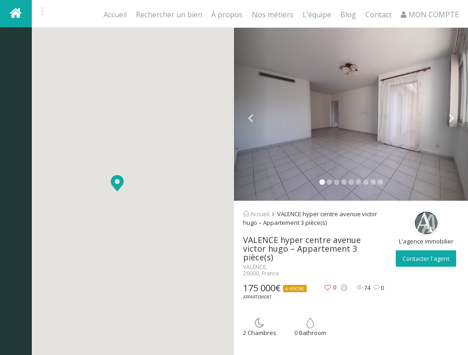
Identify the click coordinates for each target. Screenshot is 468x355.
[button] (117, 183)
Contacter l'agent (426, 258)
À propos (227, 15)
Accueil (115, 15)
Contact (378, 15)
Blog (348, 15)
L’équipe (317, 15)
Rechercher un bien (169, 15)
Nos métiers (273, 15)
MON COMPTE (430, 15)
